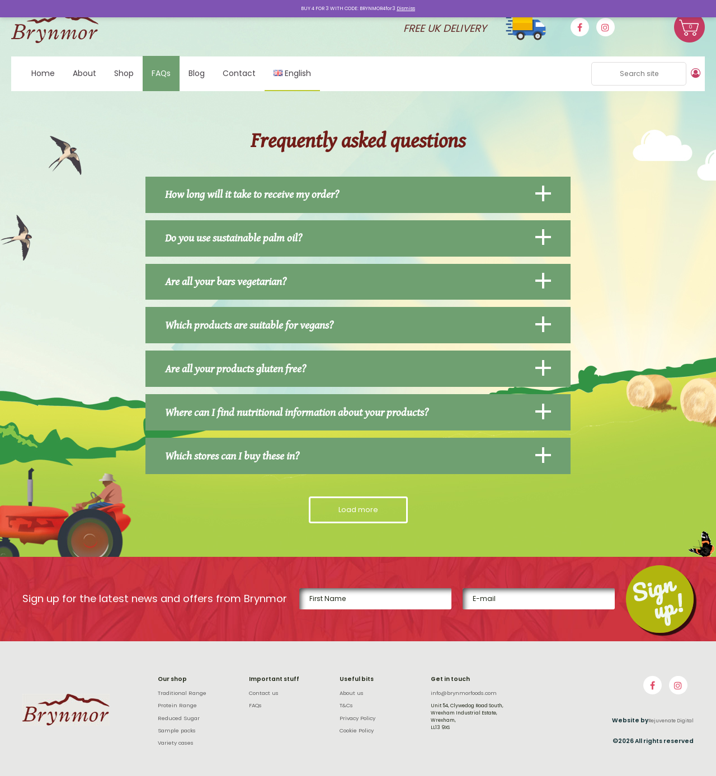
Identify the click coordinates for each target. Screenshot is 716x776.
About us (352, 692)
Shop (124, 73)
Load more (358, 509)
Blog (197, 73)
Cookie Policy (357, 730)
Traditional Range (182, 692)
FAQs (161, 73)
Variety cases (176, 742)
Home (43, 73)
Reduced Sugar (179, 717)
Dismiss (406, 8)
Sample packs (177, 730)
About (84, 73)
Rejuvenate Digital (671, 720)
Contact (239, 73)
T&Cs (346, 705)
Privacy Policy (357, 717)
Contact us (264, 692)
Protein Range (177, 705)
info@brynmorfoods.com (464, 693)
